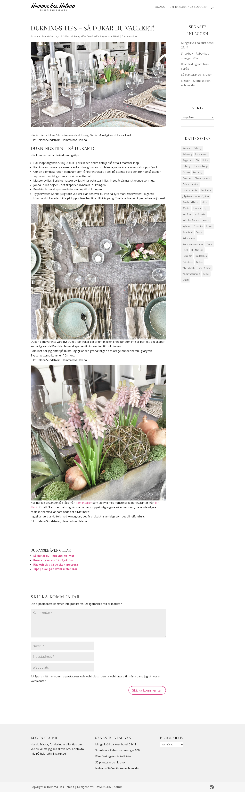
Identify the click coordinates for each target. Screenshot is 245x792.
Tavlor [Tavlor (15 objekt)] (210, 244)
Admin (118, 787)
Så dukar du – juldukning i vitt (53, 556)
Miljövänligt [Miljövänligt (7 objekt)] (200, 214)
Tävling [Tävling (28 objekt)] (199, 262)
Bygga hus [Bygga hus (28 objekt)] (187, 160)
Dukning (75, 36)
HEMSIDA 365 (102, 787)
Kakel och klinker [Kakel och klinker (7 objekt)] (191, 202)
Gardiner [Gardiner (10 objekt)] (187, 178)
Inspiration (106, 36)
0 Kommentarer (130, 36)
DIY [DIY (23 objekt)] (197, 160)
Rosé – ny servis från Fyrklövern (54, 560)
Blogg (160, 7)
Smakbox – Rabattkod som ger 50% (117, 750)
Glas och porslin (90, 36)
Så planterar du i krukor (196, 74)
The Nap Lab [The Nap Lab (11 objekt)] (197, 250)
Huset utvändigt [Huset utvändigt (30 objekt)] (190, 190)
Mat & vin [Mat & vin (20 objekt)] (187, 214)
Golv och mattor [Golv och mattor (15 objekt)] (190, 184)
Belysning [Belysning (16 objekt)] (187, 154)
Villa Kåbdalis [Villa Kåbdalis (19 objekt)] (189, 268)
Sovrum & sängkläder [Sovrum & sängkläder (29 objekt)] (193, 244)
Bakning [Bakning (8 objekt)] (197, 148)
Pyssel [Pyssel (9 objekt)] (209, 226)
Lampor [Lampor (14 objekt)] (197, 208)
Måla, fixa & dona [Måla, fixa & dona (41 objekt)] (191, 220)
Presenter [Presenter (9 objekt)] (198, 226)
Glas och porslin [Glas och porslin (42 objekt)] (202, 178)
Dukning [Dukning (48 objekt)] (186, 166)
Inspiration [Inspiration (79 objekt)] (206, 190)
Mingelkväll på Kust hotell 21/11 (115, 744)
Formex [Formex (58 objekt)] (186, 172)
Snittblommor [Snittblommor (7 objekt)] (189, 238)
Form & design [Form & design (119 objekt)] (201, 166)
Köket (116, 36)
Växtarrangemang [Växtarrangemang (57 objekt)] (191, 273)
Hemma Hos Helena (60, 787)
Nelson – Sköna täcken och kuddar (117, 768)
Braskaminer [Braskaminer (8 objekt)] (201, 154)
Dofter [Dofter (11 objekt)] (205, 160)
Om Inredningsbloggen (189, 7)
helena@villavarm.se (53, 753)
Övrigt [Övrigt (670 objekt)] (186, 279)
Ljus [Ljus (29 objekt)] (206, 208)
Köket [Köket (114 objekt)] (204, 202)
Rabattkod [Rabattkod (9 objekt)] (188, 232)
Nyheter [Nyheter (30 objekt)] (186, 226)
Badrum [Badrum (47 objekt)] (186, 148)
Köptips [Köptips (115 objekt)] (186, 208)
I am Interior (84, 503)
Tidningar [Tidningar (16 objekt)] (187, 255)
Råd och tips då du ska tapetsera (55, 564)
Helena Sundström (43, 36)
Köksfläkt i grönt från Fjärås (113, 756)
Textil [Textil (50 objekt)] (185, 250)
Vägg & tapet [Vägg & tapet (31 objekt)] (205, 268)
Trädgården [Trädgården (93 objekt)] (201, 255)
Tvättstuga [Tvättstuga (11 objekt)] (188, 262)
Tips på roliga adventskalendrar (55, 569)
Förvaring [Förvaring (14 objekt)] (197, 172)
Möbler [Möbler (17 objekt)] (206, 220)
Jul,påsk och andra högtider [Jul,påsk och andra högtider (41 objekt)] (196, 196)
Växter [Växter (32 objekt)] (206, 273)
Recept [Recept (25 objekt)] (199, 232)
